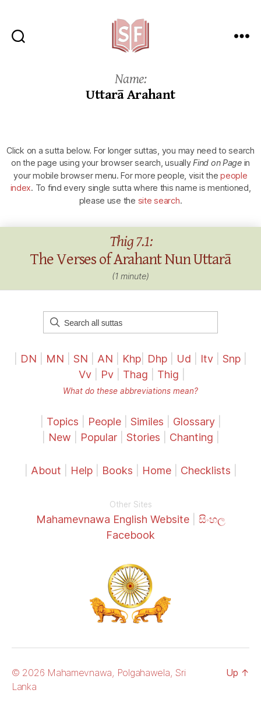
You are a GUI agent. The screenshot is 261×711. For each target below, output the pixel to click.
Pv (107, 374)
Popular (98, 437)
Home (156, 470)
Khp (131, 359)
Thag (135, 374)
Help (81, 470)
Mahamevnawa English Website (112, 519)
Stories (143, 437)
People (104, 421)
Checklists (206, 470)
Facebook (130, 535)
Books (117, 470)
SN (80, 359)
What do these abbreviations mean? (130, 391)
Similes (147, 421)
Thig (168, 374)
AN (105, 359)
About (47, 470)
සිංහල (212, 519)
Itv (206, 359)
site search (159, 200)
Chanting (191, 437)
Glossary (194, 421)
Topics (63, 421)
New (59, 437)
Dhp (157, 359)
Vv (85, 374)
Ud (184, 359)
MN (55, 359)
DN (28, 359)
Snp (232, 359)
